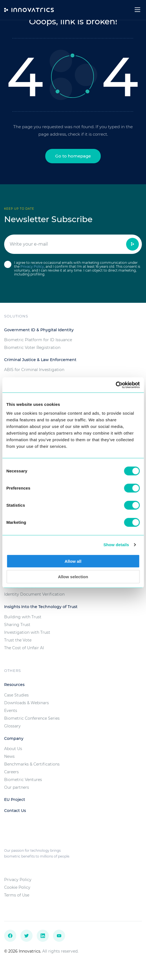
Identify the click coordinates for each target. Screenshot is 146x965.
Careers (11, 771)
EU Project (14, 799)
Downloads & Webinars (26, 702)
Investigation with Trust (27, 632)
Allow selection (73, 576)
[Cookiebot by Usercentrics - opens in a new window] (115, 384)
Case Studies (16, 695)
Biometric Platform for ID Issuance (38, 339)
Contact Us (15, 810)
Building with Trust (22, 616)
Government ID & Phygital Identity (39, 329)
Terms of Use (16, 895)
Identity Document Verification (34, 594)
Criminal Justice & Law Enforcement (40, 359)
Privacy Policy (32, 266)
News (9, 756)
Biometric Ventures (23, 779)
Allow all (73, 561)
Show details (116, 544)
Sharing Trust (17, 624)
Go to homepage (73, 156)
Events (10, 710)
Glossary (12, 726)
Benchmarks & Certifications (32, 764)
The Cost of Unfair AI (24, 647)
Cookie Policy (17, 887)
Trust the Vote (17, 640)
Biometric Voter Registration (32, 347)
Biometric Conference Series (32, 718)
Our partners (16, 787)
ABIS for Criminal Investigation (34, 369)
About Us (13, 748)
